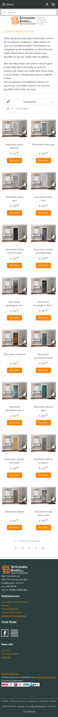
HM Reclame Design (46, 677)
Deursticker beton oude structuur (15, 251)
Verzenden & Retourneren (14, 602)
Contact (5, 650)
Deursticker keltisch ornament (43, 461)
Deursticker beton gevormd (15, 146)
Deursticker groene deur (43, 408)
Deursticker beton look (43, 198)
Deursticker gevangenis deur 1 (43, 303)
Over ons (6, 657)
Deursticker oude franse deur (43, 513)
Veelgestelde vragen (11, 612)
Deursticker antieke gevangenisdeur (43, 251)
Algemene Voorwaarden (13, 615)
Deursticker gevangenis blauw (43, 356)
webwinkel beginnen (38, 706)
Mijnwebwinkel (29, 711)
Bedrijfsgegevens (10, 673)
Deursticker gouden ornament (14, 461)
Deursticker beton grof (15, 198)
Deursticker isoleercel (14, 354)
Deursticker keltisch (14, 511)
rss (27, 706)
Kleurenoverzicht (9, 653)
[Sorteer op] (29, 101)
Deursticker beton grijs (43, 144)
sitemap (21, 706)
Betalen (5, 605)
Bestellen (14, 160)
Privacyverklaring (10, 609)
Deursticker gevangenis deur (14, 303)
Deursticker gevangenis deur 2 (14, 408)
